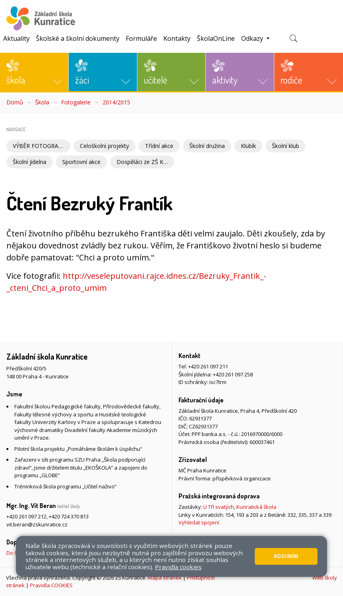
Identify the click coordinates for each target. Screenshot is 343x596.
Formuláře (141, 38)
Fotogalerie (76, 102)
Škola (42, 102)
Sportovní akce (81, 162)
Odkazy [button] (253, 38)
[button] (34, 72)
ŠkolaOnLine (216, 38)
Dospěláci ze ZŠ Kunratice (145, 162)
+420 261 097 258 (233, 374)
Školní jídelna (29, 162)
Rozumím (286, 556)
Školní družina (207, 146)
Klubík (248, 146)
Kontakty (176, 38)
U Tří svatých (218, 506)
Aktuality (16, 38)
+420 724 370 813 (69, 516)
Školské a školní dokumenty (77, 38)
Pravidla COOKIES (51, 585)
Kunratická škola (256, 506)
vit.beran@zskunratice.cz (36, 524)
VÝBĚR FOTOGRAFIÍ (39, 146)
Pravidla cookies (178, 567)
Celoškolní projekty (104, 146)
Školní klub (285, 146)
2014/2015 (116, 102)
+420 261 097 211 (208, 366)
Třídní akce (159, 146)
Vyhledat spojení (198, 522)
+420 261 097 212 (26, 516)
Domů (14, 102)
